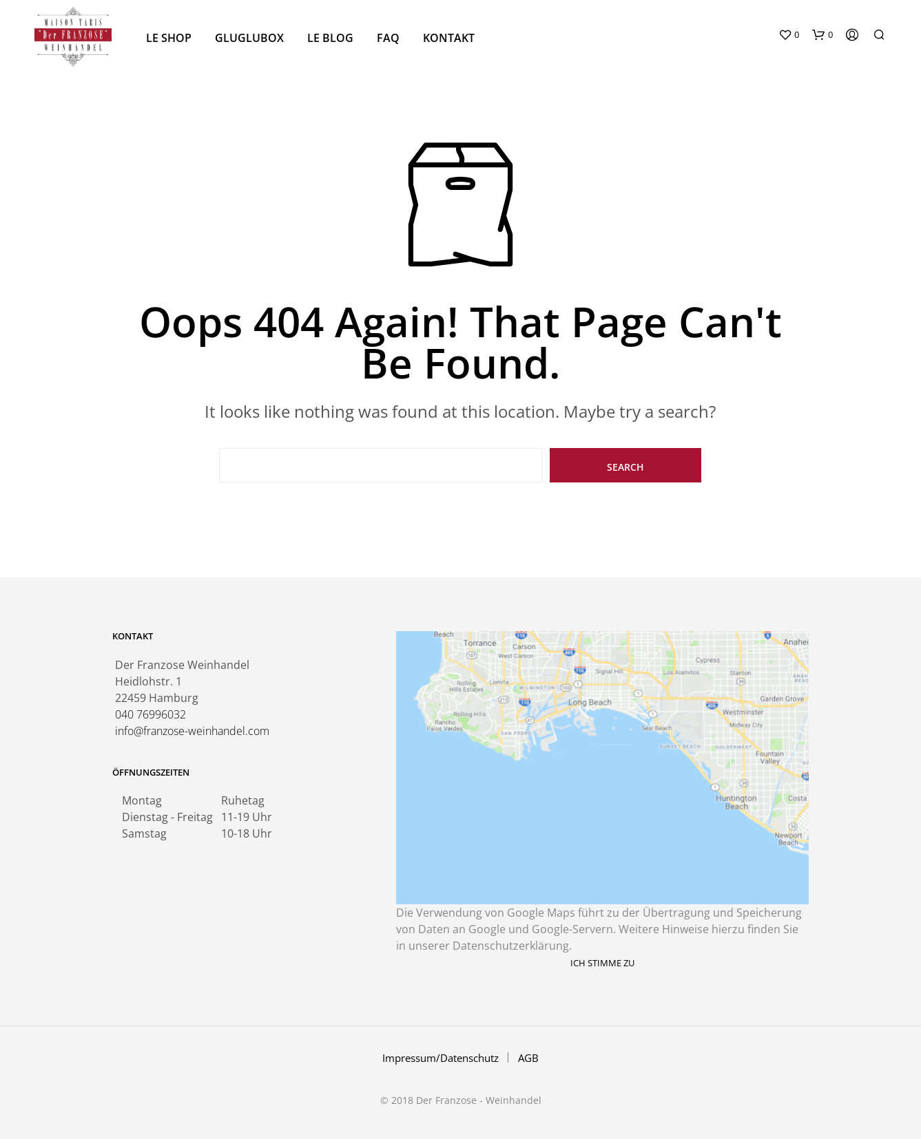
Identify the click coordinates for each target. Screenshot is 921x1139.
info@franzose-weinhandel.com (192, 730)
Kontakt (449, 37)
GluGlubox (249, 37)
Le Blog (330, 37)
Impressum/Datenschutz (440, 1058)
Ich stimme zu (602, 963)
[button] (788, 35)
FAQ (388, 37)
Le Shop (169, 37)
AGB (528, 1058)
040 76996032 (150, 714)
